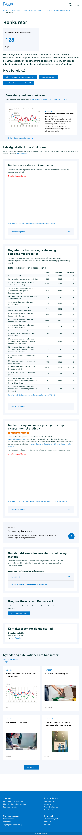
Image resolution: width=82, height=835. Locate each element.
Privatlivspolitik (8, 819)
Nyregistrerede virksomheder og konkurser (29, 584)
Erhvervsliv (48, 10)
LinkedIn (47, 825)
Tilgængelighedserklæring (12, 825)
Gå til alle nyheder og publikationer (19, 138)
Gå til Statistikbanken (19, 613)
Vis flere (30, 767)
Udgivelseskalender (51, 807)
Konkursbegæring (47, 77)
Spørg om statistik (9, 807)
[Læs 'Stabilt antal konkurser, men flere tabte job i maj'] (21, 688)
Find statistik (15, 10)
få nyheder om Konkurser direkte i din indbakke (49, 99)
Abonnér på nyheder (51, 819)
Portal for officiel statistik (53, 810)
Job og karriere (49, 804)
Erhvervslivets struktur (62, 10)
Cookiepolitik (7, 822)
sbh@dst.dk (16, 638)
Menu (77, 5)
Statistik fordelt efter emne (32, 10)
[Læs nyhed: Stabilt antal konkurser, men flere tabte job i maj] (41, 119)
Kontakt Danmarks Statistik (13, 801)
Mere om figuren (18, 231)
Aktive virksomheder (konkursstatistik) (19, 77)
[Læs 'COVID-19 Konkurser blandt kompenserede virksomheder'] (60, 737)
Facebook (47, 822)
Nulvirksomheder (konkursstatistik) (18, 83)
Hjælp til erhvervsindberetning (14, 804)
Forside (5, 10)
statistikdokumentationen (17, 439)
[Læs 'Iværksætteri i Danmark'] (21, 737)
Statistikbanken (23, 154)
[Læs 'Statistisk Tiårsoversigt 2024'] (60, 688)
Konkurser (15, 577)
